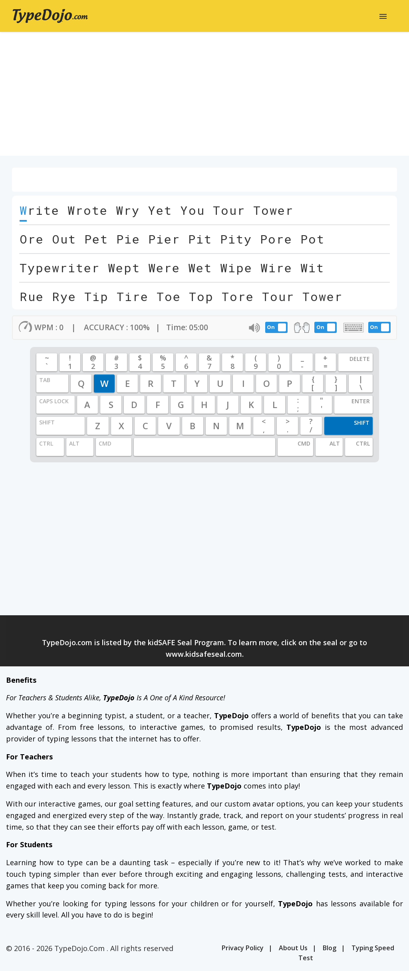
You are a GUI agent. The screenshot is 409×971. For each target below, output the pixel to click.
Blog (329, 947)
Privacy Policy (243, 947)
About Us (293, 947)
